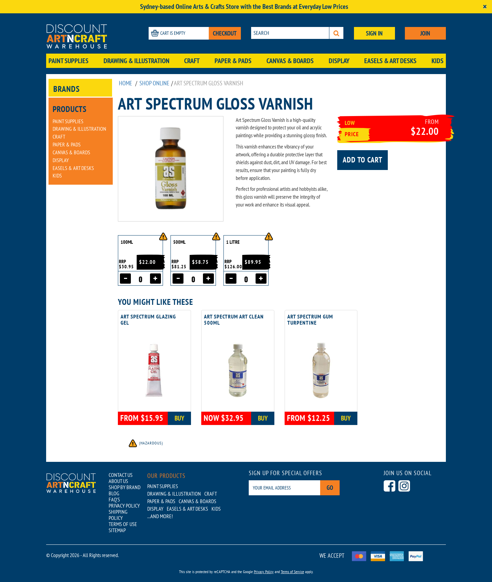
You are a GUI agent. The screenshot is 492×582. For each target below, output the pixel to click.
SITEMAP (117, 530)
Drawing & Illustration (136, 60)
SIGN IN (374, 33)
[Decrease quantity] (125, 278)
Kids (437, 60)
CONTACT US (121, 474)
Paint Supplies (68, 60)
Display (339, 60)
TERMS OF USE (123, 524)
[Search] (336, 33)
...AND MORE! (160, 516)
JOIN (425, 33)
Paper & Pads (233, 60)
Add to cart (362, 160)
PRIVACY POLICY (124, 505)
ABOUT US (118, 481)
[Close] (485, 6)
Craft (192, 60)
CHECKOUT (225, 33)
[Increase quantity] (155, 278)
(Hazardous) (145, 442)
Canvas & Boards (290, 60)
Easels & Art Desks (390, 60)
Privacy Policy (264, 571)
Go (330, 488)
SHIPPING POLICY (118, 514)
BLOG (114, 493)
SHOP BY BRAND (124, 487)
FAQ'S (114, 499)
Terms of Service (292, 571)
